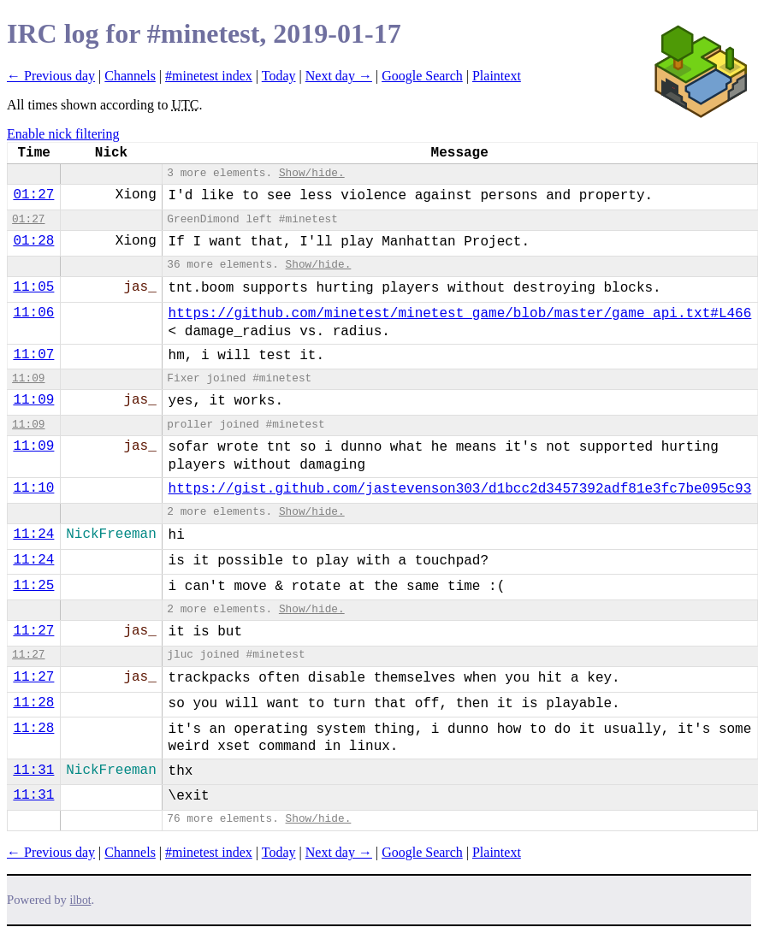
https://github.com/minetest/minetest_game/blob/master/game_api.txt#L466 (460, 314)
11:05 (33, 287)
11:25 (33, 585)
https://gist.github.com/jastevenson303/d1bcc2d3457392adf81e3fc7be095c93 (460, 489)
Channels (130, 75)
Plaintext (496, 75)
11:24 (33, 534)
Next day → (338, 75)
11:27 (33, 631)
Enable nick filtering (63, 134)
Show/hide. (312, 173)
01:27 (33, 195)
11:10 (33, 488)
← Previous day (51, 75)
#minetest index (208, 75)
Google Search (422, 75)
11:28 (33, 703)
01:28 (33, 241)
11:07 (33, 355)
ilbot (81, 900)
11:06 (33, 313)
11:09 (28, 378)
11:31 (33, 770)
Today (279, 75)
